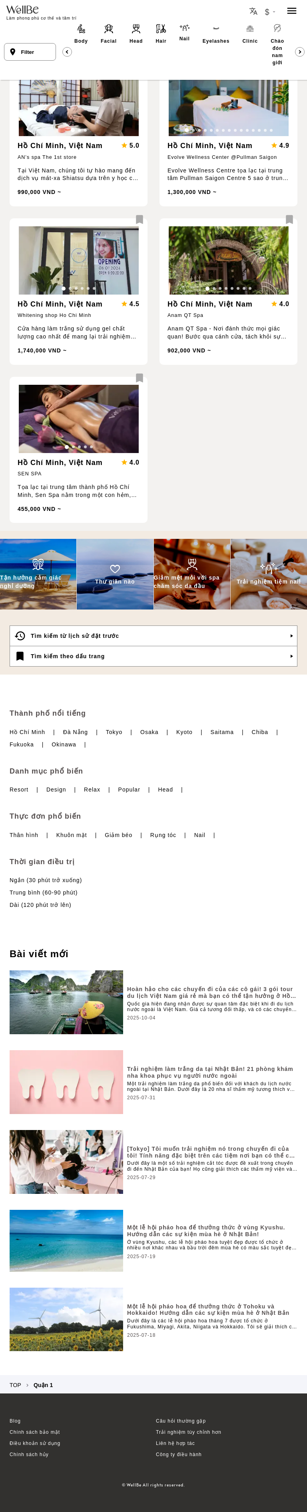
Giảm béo (118, 835)
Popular (129, 789)
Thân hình (24, 835)
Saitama (222, 732)
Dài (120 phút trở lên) (41, 905)
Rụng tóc (163, 835)
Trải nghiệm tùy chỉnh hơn (188, 1432)
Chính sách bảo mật (35, 1432)
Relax (92, 789)
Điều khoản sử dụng (35, 1443)
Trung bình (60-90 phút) (44, 892)
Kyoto (184, 732)
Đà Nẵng (75, 732)
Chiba (260, 732)
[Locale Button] (253, 11)
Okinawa (64, 744)
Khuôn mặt (71, 835)
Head (165, 789)
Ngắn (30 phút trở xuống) (46, 880)
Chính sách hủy (29, 1454)
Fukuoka (22, 744)
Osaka (149, 732)
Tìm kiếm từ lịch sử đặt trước (66, 636)
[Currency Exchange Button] (270, 12)
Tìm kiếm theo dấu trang (59, 656)
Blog (15, 1421)
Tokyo (114, 732)
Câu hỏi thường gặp (181, 1421)
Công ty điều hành (179, 1454)
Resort (19, 789)
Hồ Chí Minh (27, 732)
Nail (199, 835)
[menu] (292, 11)
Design (56, 789)
